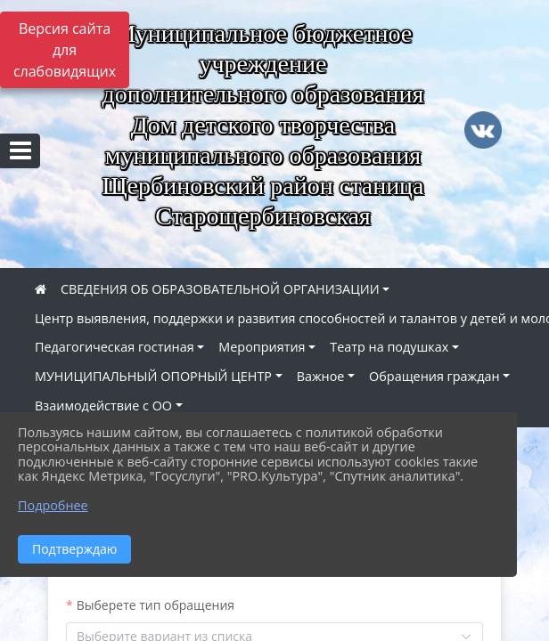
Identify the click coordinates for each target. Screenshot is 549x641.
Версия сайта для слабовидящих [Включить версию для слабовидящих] (64, 50)
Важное (321, 376)
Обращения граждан (434, 376)
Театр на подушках (389, 346)
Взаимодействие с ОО (103, 405)
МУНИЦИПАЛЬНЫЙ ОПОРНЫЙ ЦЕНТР (153, 376)
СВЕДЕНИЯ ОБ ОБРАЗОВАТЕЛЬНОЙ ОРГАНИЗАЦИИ (220, 288)
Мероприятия (261, 346)
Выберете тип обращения (155, 604)
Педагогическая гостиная (114, 346)
